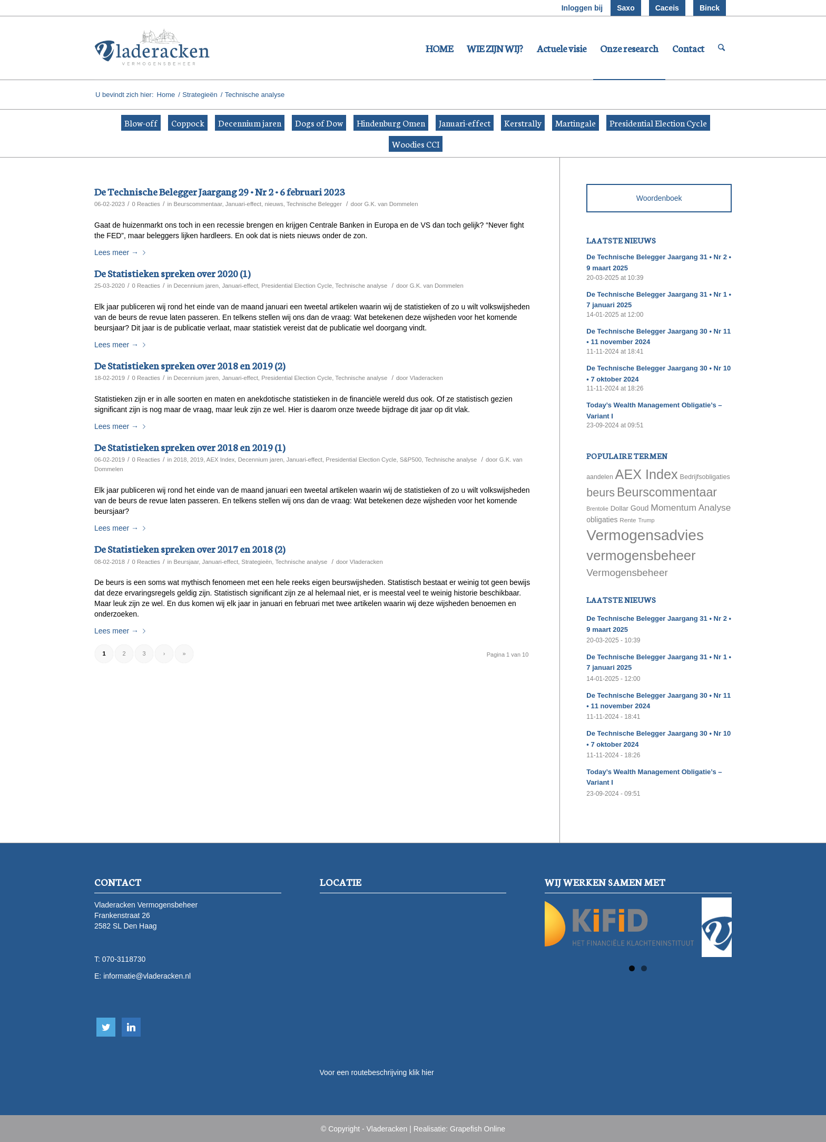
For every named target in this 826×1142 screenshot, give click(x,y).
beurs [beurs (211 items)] (600, 492)
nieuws (273, 204)
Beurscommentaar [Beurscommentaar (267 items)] (667, 492)
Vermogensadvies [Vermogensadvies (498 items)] (645, 535)
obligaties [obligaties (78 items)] (601, 519)
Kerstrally (523, 122)
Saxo (625, 8)
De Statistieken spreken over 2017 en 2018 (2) (189, 548)
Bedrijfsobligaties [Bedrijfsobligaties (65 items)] (705, 477)
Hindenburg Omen (391, 122)
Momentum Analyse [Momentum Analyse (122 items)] (691, 507)
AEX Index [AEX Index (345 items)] (646, 474)
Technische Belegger (314, 204)
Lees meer (122, 252)
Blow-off (141, 122)
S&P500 (411, 459)
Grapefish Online (477, 1129)
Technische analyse (361, 285)
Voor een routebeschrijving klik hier (377, 1072)
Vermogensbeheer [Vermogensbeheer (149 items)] (626, 572)
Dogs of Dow (319, 122)
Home (166, 95)
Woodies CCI (415, 144)
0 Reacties (146, 204)
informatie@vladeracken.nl (147, 976)
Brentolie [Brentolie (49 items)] (597, 508)
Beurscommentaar (197, 204)
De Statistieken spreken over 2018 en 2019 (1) (189, 447)
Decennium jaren (249, 122)
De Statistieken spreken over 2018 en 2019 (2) (189, 365)
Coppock (187, 122)
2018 (179, 459)
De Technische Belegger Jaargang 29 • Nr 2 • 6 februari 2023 (219, 191)
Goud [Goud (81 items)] (640, 508)
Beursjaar (186, 562)
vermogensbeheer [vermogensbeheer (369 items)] (640, 555)
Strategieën (200, 95)
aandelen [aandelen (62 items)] (599, 477)
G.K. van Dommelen (391, 204)
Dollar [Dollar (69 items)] (619, 508)
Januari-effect (464, 122)
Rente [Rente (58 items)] (628, 519)
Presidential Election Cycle (658, 122)
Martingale (575, 122)
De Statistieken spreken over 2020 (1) (172, 273)
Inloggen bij (582, 8)
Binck (710, 8)
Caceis (667, 8)
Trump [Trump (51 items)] (646, 520)
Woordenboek (659, 198)
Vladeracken (426, 378)
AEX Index (220, 459)
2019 (196, 459)
